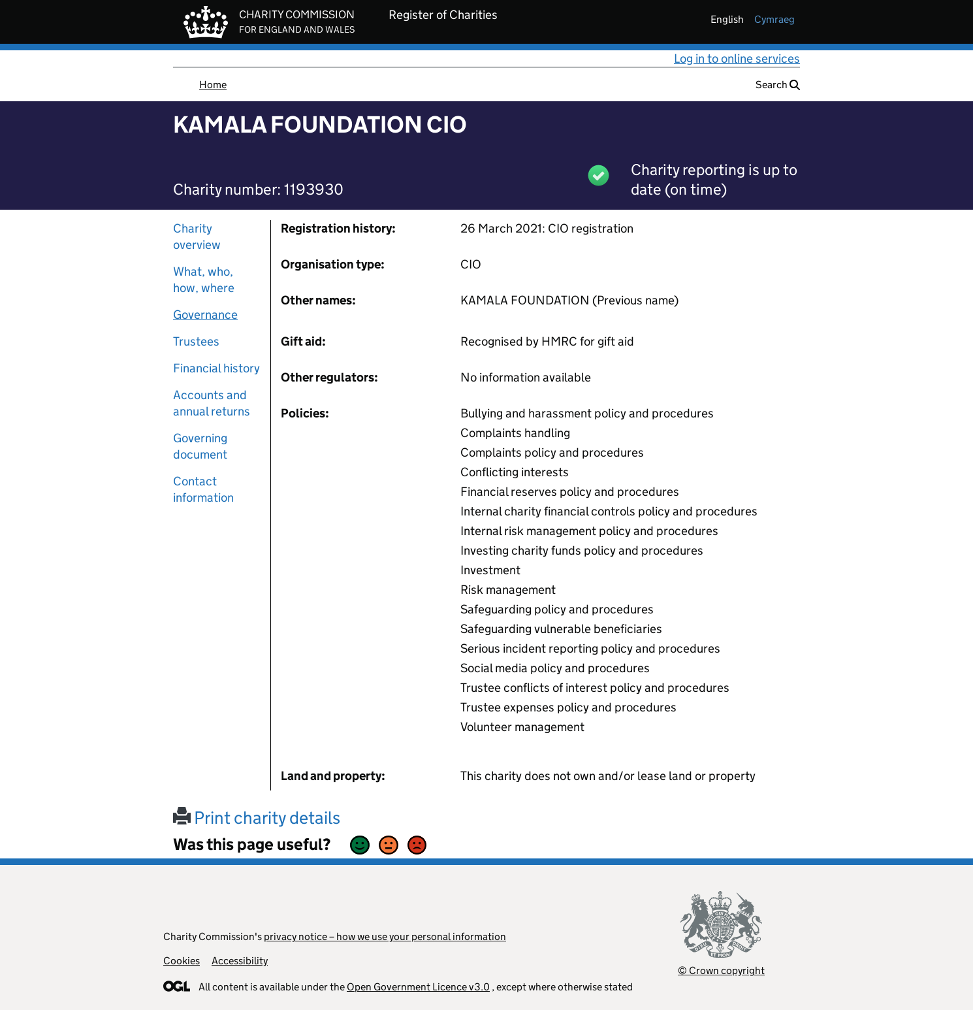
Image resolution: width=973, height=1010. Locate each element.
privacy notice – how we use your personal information (385, 936)
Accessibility (240, 960)
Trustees (196, 341)
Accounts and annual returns (211, 403)
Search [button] (778, 84)
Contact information (203, 489)
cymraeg (774, 19)
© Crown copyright (721, 970)
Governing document (200, 446)
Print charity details (256, 817)
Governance (205, 314)
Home (213, 84)
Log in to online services (737, 58)
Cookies (181, 960)
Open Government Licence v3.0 (418, 987)
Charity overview (197, 236)
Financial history (216, 368)
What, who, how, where (203, 279)
